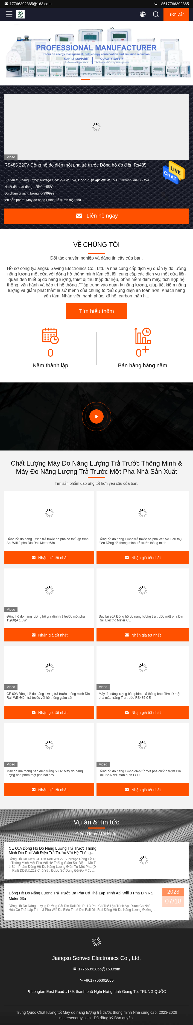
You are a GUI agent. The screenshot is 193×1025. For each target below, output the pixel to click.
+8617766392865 (171, 4)
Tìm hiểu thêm (96, 311)
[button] (85, 79)
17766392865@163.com (28, 4)
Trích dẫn (176, 14)
